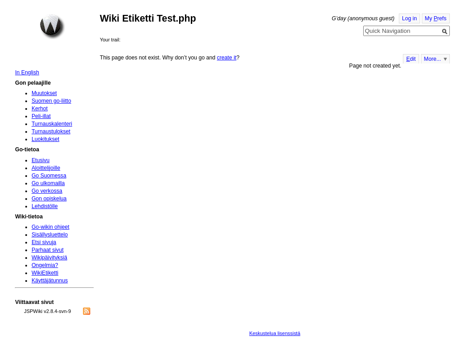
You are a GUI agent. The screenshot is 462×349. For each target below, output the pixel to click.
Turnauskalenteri (52, 124)
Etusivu (41, 160)
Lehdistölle (45, 206)
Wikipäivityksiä (49, 257)
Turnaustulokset (51, 131)
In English (27, 72)
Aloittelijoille (46, 168)
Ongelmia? (45, 265)
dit (411, 59)
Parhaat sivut (48, 250)
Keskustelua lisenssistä (274, 333)
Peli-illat (41, 116)
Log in (409, 18)
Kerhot (40, 108)
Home (52, 26)
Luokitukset (46, 139)
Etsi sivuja (44, 242)
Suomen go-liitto (51, 101)
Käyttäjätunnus (50, 280)
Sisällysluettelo (50, 234)
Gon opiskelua (49, 198)
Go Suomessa (49, 175)
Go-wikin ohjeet (50, 227)
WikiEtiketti (45, 273)
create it (226, 57)
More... (432, 59)
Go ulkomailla (48, 183)
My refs (436, 18)
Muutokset (44, 93)
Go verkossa (47, 191)
